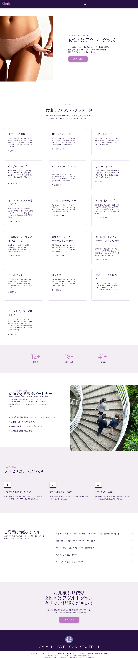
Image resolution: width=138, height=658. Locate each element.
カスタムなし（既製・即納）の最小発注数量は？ (75, 548)
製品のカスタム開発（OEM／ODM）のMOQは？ (75, 541)
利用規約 (82, 653)
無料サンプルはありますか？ (67, 555)
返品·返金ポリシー (72, 653)
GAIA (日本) (71, 35)
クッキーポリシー (36, 653)
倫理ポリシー (61, 653)
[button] (95, 533)
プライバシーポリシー (49, 653)
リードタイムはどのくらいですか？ (70, 562)
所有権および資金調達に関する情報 (97, 653)
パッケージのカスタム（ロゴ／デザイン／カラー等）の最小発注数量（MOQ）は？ (88, 534)
